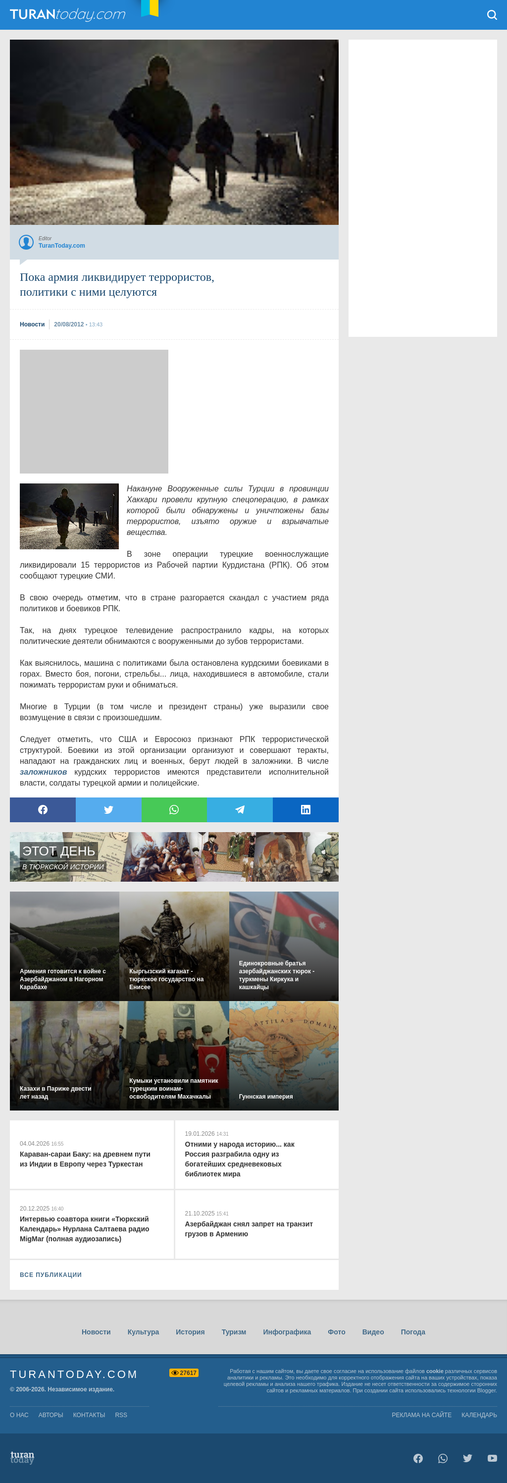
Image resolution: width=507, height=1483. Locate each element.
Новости (96, 1332)
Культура (143, 1332)
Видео (373, 1332)
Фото (336, 1332)
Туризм (234, 1332)
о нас (19, 1415)
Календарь (479, 1415)
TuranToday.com (69, 14)
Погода (413, 1332)
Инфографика (287, 1332)
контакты (89, 1415)
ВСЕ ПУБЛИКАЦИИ (51, 1274)
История (190, 1332)
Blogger (486, 1390)
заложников (43, 772)
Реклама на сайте (422, 1415)
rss (121, 1415)
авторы (51, 1415)
